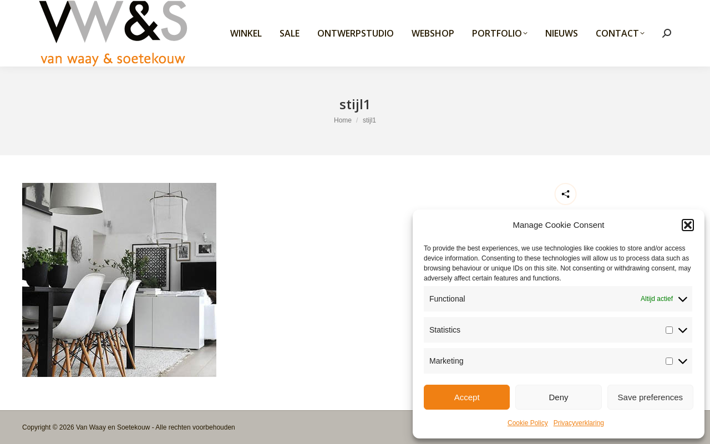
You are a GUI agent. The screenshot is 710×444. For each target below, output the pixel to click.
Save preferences (650, 397)
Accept (467, 397)
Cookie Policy (528, 423)
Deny (558, 397)
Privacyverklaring (579, 423)
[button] (687, 225)
